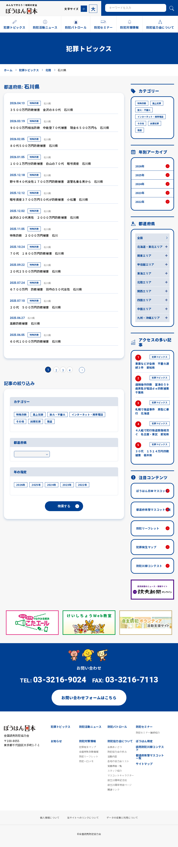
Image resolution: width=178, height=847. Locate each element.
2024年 (51, 485)
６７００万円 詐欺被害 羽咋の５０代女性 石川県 (46, 289)
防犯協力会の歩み (117, 751)
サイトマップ (144, 763)
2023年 (66, 485)
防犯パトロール (117, 726)
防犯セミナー (144, 726)
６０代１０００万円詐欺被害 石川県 (35, 341)
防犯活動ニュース (90, 726)
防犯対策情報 (87, 741)
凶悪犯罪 (35, 421)
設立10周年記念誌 (117, 780)
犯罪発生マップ (146, 547)
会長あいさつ (115, 747)
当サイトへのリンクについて (83, 817)
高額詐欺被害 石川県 (25, 323)
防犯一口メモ (86, 761)
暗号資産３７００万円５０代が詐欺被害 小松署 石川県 (49, 199)
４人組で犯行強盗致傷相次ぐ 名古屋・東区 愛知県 (152, 428)
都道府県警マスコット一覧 (153, 510)
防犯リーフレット (147, 528)
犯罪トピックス (60, 726)
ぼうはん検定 (144, 741)
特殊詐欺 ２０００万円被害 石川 (34, 235)
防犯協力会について (120, 741)
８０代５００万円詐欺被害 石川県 (34, 145)
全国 (140, 238)
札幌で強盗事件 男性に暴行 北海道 (152, 407)
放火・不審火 (57, 414)
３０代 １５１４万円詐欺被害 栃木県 (152, 449)
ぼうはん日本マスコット (152, 491)
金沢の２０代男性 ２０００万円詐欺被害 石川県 (44, 217)
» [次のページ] (82, 370)
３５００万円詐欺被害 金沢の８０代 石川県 (41, 110)
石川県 (47, 103)
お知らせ (56, 741)
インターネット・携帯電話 (87, 414)
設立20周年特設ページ (120, 785)
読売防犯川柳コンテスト (150, 748)
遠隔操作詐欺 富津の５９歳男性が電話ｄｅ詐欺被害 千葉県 (152, 385)
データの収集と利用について (122, 817)
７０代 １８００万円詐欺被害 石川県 (37, 253)
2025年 (36, 485)
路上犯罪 (38, 414)
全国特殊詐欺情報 (88, 751)
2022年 (82, 485)
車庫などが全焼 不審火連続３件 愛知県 (152, 362)
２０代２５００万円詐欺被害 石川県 (35, 271)
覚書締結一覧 (115, 766)
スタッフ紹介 (115, 770)
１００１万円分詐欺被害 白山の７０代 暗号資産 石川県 (50, 163)
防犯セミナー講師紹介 (148, 732)
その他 (20, 421)
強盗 (49, 421)
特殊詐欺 (34, 103)
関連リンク (114, 789)
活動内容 (112, 756)
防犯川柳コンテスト (149, 566)
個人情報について (49, 817)
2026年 (20, 485)
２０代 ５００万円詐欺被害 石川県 (35, 307)
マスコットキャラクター (121, 775)
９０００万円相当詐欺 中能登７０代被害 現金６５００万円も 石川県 (59, 128)
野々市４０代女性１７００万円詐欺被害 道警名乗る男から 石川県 (56, 181)
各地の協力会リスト (118, 761)
